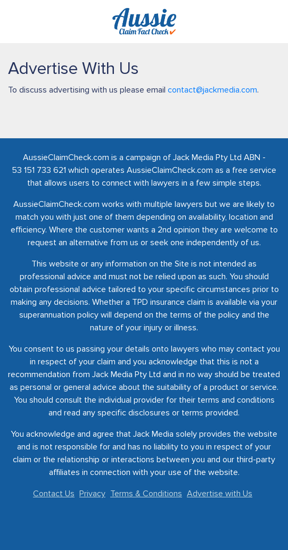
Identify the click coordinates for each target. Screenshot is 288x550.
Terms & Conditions (146, 493)
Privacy (92, 493)
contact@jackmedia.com (212, 90)
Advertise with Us (219, 493)
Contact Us (54, 493)
